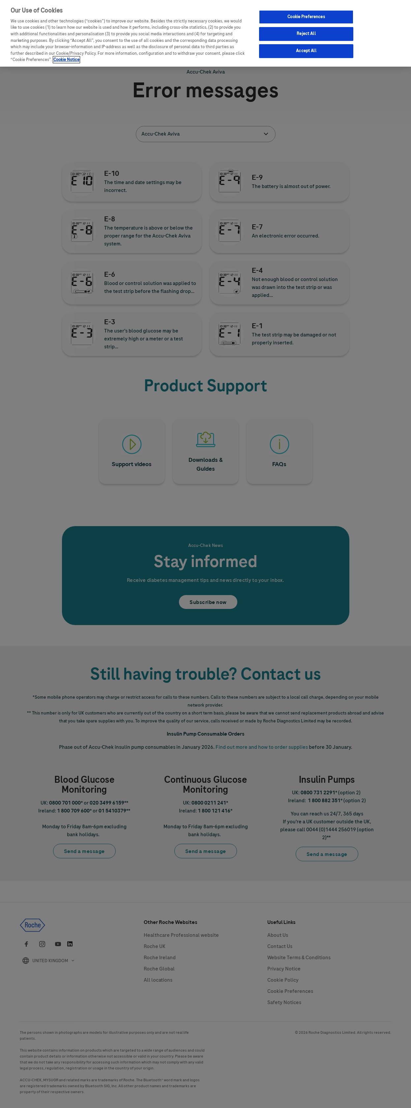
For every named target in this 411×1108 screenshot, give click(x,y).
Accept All (306, 51)
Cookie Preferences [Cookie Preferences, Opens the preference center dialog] (306, 17)
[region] (205, 33)
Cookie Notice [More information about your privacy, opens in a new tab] (66, 60)
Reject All (306, 34)
